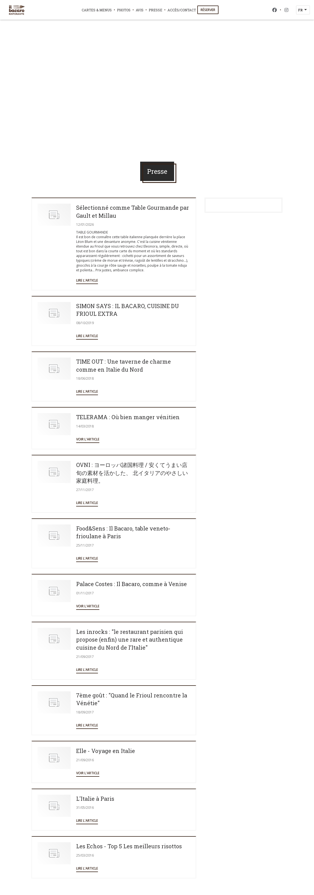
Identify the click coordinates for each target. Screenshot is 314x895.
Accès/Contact (181, 10)
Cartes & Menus (97, 10)
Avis (139, 10)
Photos (124, 10)
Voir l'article (87, 439)
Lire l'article (87, 280)
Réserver (208, 9)
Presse (155, 10)
